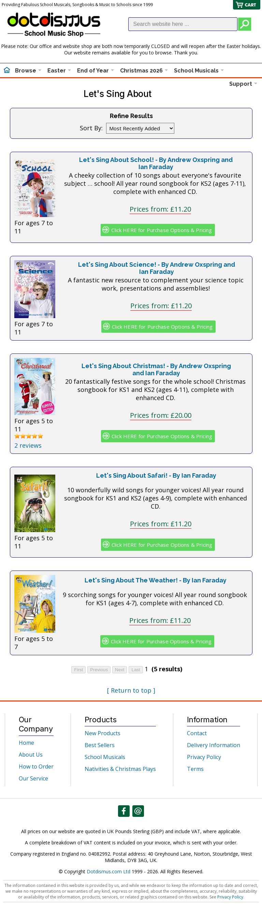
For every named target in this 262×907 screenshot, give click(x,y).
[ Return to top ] (131, 690)
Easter (56, 70)
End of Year (93, 70)
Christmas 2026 (141, 70)
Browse (25, 70)
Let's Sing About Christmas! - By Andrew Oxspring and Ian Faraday (156, 369)
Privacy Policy (204, 757)
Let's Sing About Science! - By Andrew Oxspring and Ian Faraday (156, 268)
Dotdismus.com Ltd (108, 871)
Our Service (33, 778)
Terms (195, 769)
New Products (102, 733)
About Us (31, 754)
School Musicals (196, 70)
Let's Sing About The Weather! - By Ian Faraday (156, 580)
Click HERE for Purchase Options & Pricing (161, 230)
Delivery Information (213, 745)
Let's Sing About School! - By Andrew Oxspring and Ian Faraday (156, 163)
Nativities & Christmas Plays (120, 769)
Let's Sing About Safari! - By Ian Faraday (156, 475)
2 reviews (28, 445)
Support (240, 84)
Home (26, 742)
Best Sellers (100, 745)
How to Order (36, 766)
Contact (197, 733)
